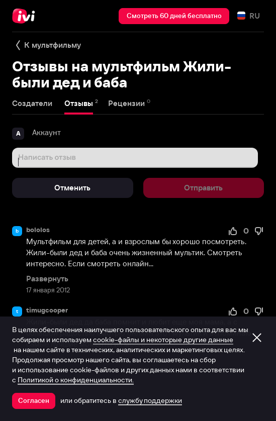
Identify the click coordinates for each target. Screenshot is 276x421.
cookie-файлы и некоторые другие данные (163, 340)
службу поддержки (150, 400)
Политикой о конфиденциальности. (76, 380)
